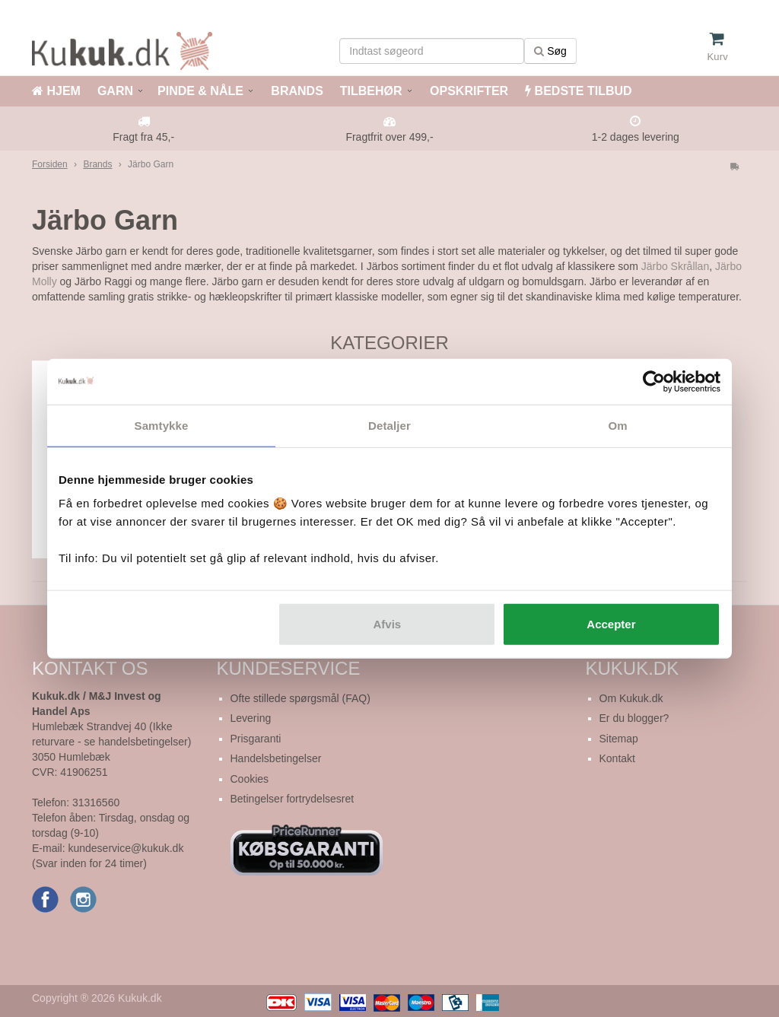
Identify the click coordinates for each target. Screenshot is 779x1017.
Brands (97, 164)
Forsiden (50, 164)
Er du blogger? (634, 718)
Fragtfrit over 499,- (389, 137)
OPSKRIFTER (468, 90)
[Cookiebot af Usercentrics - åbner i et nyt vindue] (653, 381)
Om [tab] (617, 424)
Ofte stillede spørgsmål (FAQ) (300, 698)
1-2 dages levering (635, 137)
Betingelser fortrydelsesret (293, 799)
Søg (550, 51)
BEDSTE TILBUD (578, 90)
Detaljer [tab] (389, 424)
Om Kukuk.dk (631, 698)
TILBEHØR (371, 90)
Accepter (611, 624)
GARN (115, 90)
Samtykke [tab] (162, 424)
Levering (251, 718)
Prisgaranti (256, 739)
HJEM (56, 90)
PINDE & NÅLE (200, 90)
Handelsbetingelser (276, 758)
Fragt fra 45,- (143, 137)
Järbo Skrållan (675, 266)
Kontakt (617, 758)
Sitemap (618, 739)
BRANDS (295, 90)
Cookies (250, 779)
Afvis (388, 624)
